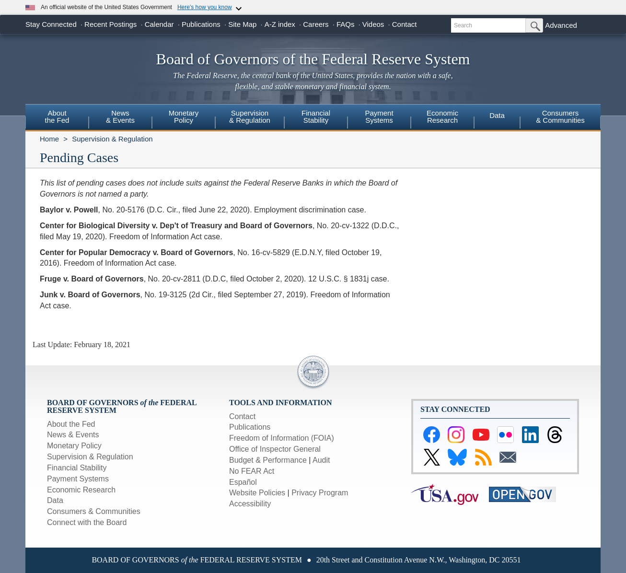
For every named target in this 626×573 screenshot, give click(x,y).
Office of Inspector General (275, 449)
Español (243, 482)
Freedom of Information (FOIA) (281, 438)
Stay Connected (51, 24)
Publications (201, 24)
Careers (315, 24)
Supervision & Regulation (112, 139)
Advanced (561, 25)
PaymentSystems (379, 116)
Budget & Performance (268, 460)
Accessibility (250, 504)
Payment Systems (78, 479)
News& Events (120, 116)
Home (49, 139)
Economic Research (81, 490)
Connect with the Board (87, 522)
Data (497, 115)
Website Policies (257, 493)
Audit (321, 460)
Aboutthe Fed (57, 116)
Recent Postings (110, 24)
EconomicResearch (442, 116)
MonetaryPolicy (184, 116)
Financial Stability (77, 468)
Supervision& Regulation (249, 116)
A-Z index (280, 24)
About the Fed (71, 424)
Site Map (242, 24)
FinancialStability (315, 116)
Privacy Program (319, 493)
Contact (404, 24)
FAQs (345, 24)
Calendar (159, 24)
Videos (373, 24)
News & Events (73, 435)
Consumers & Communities (560, 116)
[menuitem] (57, 118)
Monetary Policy (74, 446)
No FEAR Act (251, 471)
